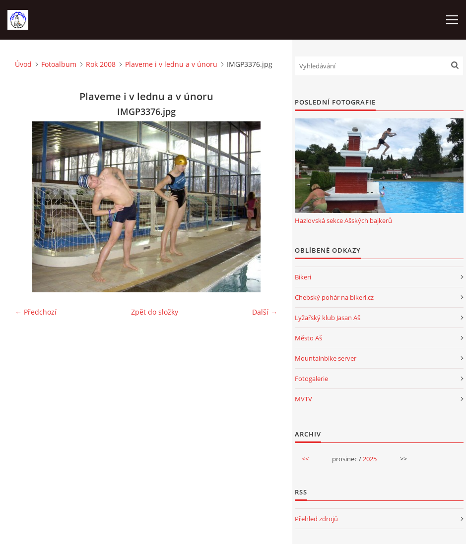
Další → (264, 312)
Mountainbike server (325, 358)
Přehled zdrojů (316, 518)
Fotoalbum (58, 64)
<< (305, 458)
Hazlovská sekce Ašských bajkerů (343, 220)
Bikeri (303, 276)
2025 (370, 458)
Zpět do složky (154, 312)
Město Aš (308, 337)
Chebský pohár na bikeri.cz (334, 297)
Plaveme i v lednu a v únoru (171, 64)
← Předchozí (36, 312)
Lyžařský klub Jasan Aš (327, 317)
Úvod (23, 64)
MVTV (303, 398)
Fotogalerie (311, 378)
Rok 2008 (101, 64)
